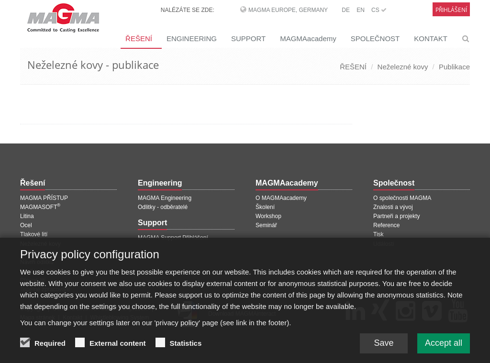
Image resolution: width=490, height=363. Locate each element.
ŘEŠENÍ (138, 38)
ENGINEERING (192, 38)
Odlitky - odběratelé (163, 207)
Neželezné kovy (403, 67)
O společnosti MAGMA (402, 198)
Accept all (443, 347)
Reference (386, 225)
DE (346, 10)
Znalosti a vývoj (393, 207)
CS (379, 10)
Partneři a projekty (396, 216)
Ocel (26, 225)
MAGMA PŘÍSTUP (44, 198)
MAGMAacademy (308, 38)
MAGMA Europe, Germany (288, 10)
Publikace (454, 67)
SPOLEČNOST (375, 38)
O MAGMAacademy (281, 198)
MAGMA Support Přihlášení (173, 237)
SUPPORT (248, 38)
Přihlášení (451, 10)
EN (360, 10)
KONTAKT (430, 38)
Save (383, 347)
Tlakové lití (33, 234)
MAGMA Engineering (164, 198)
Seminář (266, 225)
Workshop (268, 216)
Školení (265, 207)
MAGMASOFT (40, 207)
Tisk (378, 234)
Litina (27, 216)
